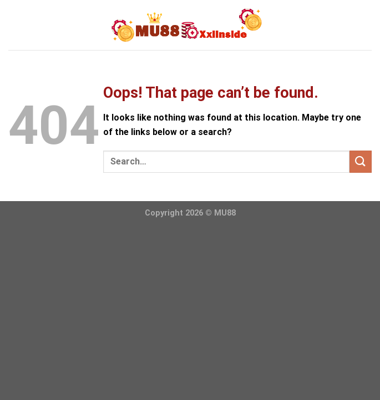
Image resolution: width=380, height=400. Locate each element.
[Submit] (360, 161)
